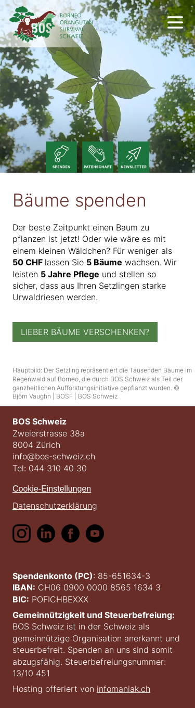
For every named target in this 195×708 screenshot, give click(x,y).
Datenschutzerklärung (54, 505)
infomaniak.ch (123, 689)
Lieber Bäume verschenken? (85, 332)
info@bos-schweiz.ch (53, 456)
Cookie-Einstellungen (51, 488)
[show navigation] (175, 22)
